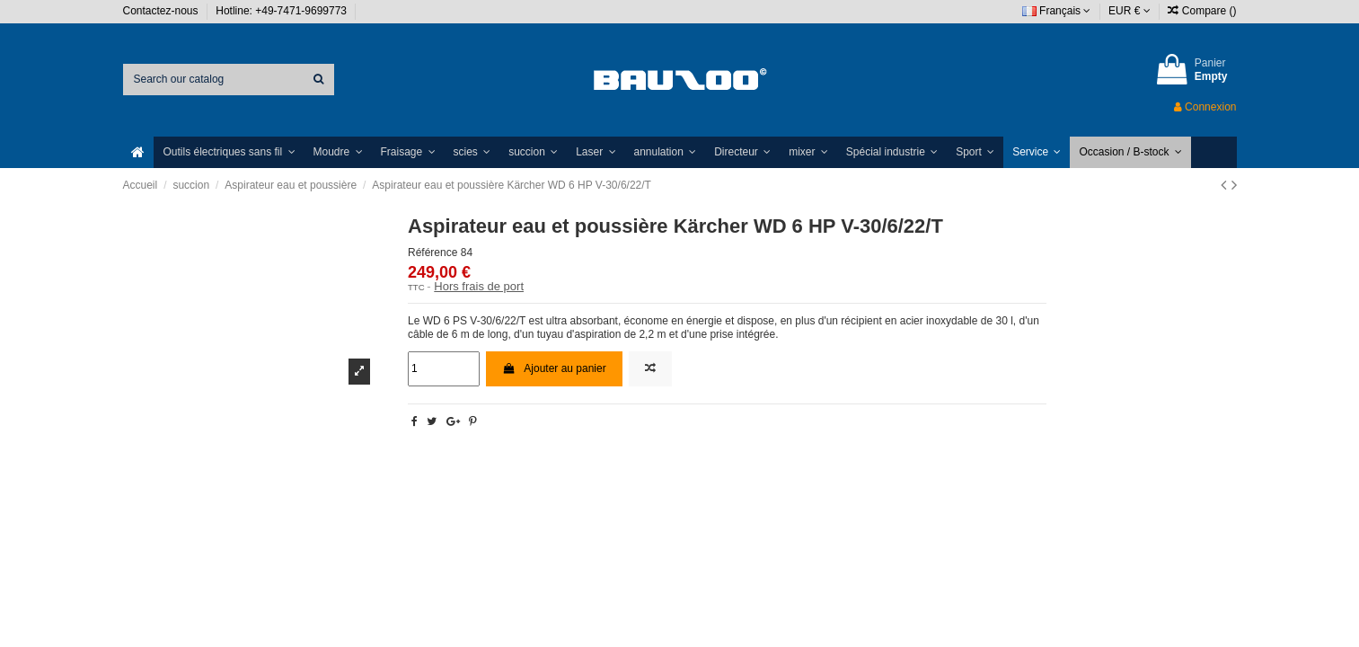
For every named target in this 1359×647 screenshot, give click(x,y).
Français (1056, 10)
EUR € (1129, 10)
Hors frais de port (479, 286)
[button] (229, 152)
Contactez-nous (162, 10)
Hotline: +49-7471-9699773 (282, 10)
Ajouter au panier (554, 368)
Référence (432, 252)
